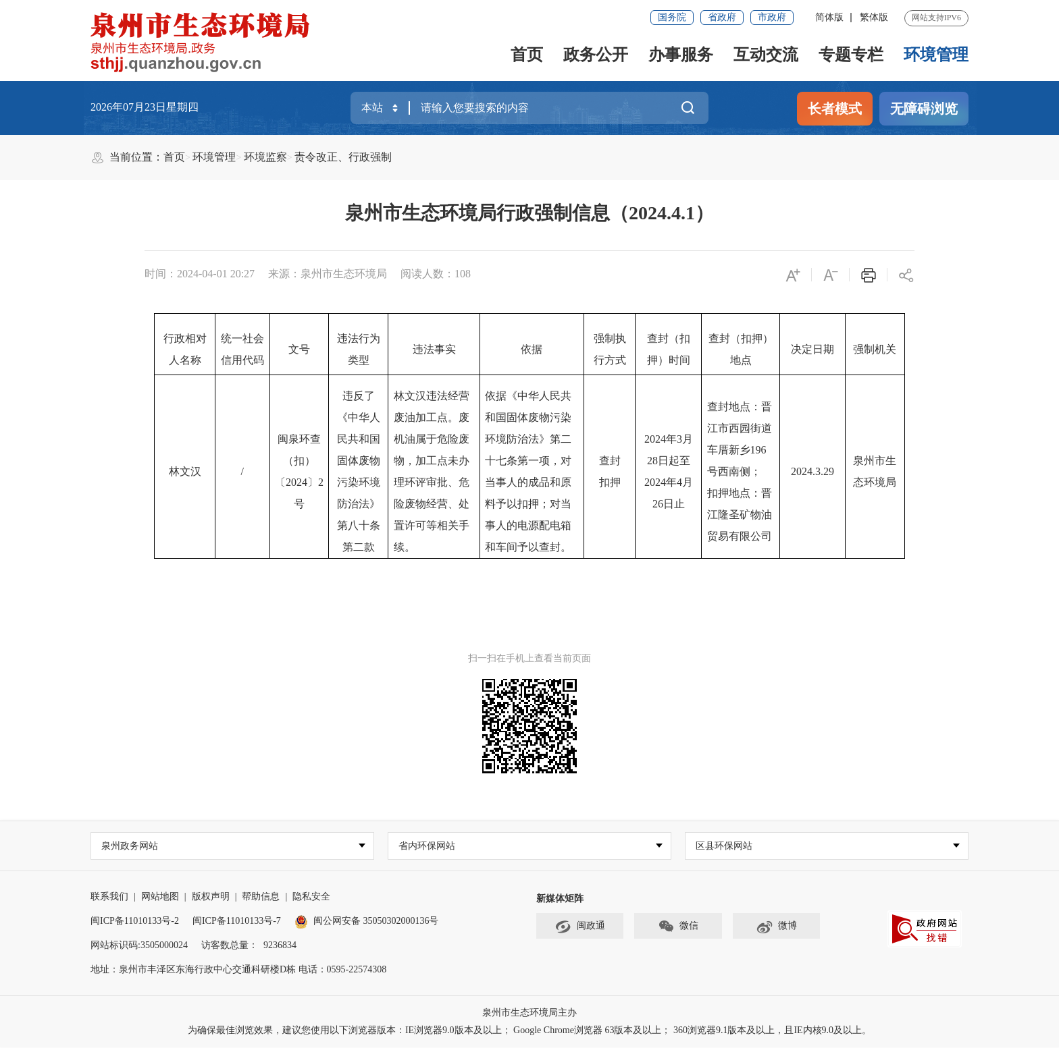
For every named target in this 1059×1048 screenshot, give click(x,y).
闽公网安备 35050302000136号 (366, 921)
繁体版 (874, 17)
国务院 (672, 17)
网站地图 (160, 897)
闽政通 (580, 927)
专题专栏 (851, 54)
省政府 (722, 17)
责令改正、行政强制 (343, 157)
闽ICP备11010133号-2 (135, 921)
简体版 (829, 17)
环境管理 (936, 54)
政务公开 (595, 54)
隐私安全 (311, 897)
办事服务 (680, 54)
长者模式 (835, 108)
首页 (527, 54)
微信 (678, 927)
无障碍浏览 (924, 108)
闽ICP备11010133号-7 (236, 921)
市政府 (772, 17)
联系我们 (109, 897)
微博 (776, 927)
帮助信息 (261, 897)
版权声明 (211, 897)
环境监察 (265, 157)
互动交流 (765, 54)
